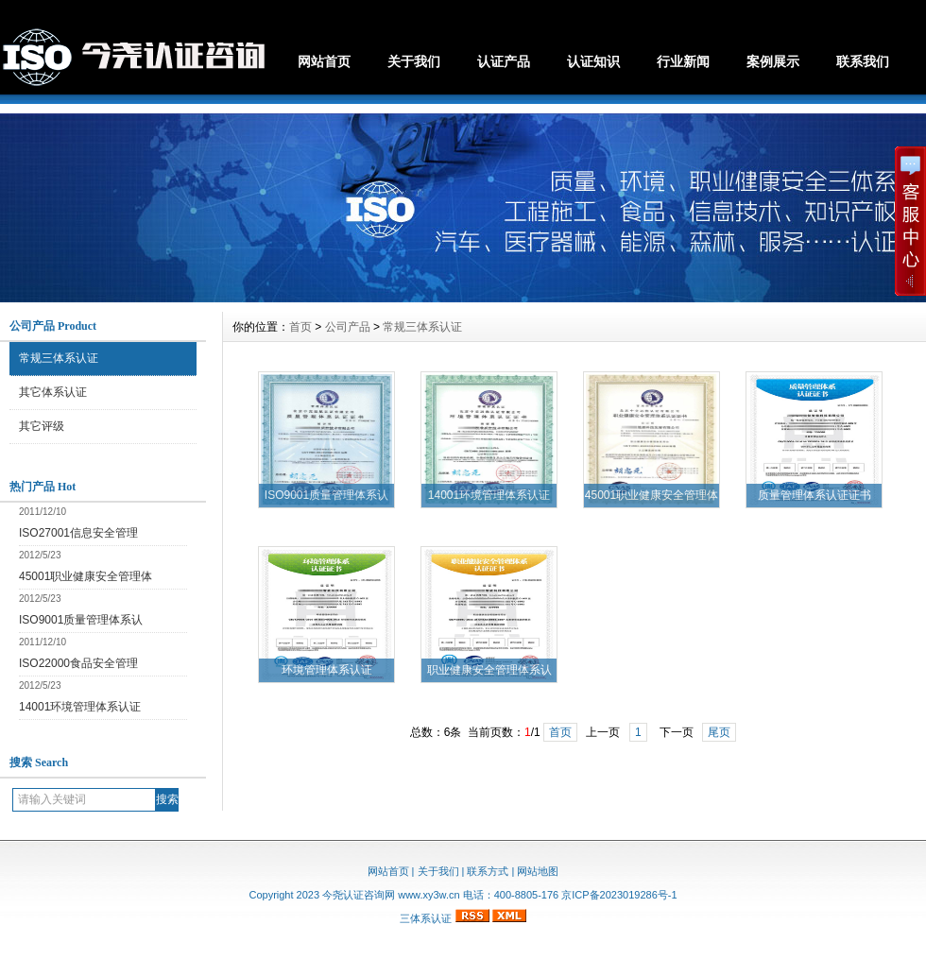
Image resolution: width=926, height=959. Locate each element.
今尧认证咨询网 (358, 894)
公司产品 (347, 327)
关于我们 (413, 61)
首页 (300, 327)
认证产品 (503, 61)
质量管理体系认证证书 (814, 495)
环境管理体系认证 (327, 669)
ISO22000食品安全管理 (78, 663)
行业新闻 (683, 61)
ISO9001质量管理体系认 (81, 619)
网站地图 (537, 871)
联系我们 (862, 61)
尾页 (719, 732)
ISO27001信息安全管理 (78, 532)
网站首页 (324, 61)
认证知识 (593, 61)
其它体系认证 (53, 392)
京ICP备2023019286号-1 (619, 894)
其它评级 (41, 426)
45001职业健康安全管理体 (85, 576)
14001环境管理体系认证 (80, 706)
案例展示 (772, 61)
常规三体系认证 (58, 358)
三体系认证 (426, 918)
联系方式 (487, 871)
